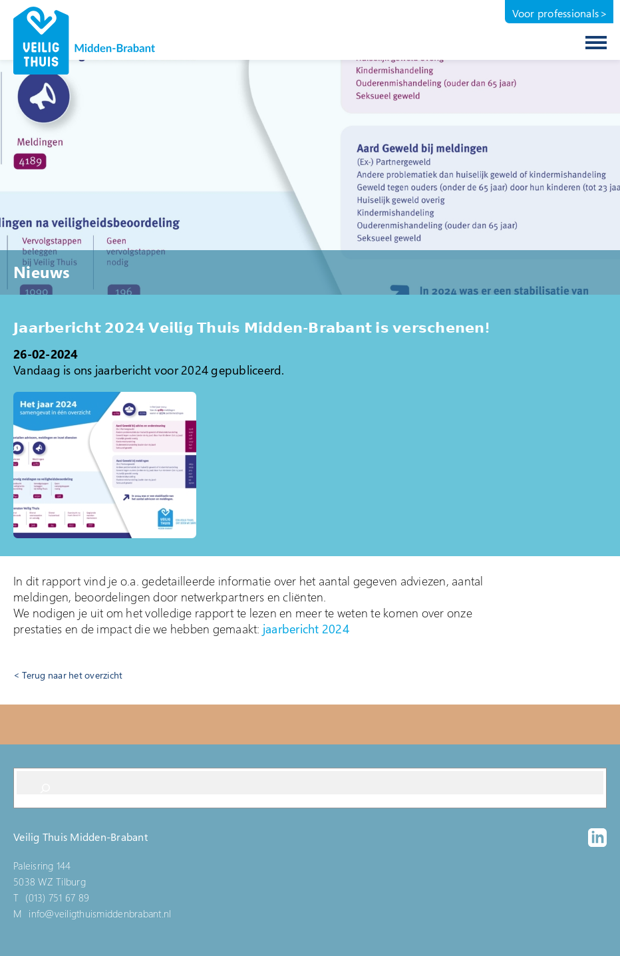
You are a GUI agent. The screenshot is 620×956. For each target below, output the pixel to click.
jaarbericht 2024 (306, 629)
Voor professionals (555, 13)
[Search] (45, 788)
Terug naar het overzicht (72, 675)
